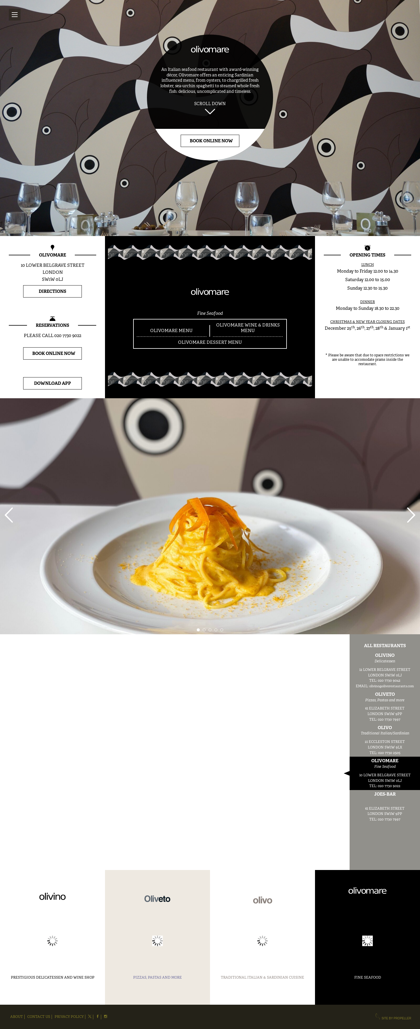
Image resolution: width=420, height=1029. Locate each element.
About (16, 1017)
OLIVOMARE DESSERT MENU (210, 342)
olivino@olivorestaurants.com (391, 686)
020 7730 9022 (67, 336)
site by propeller (393, 1017)
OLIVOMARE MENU (171, 331)
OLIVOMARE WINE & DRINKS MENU (248, 328)
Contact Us (38, 1017)
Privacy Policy (69, 1017)
